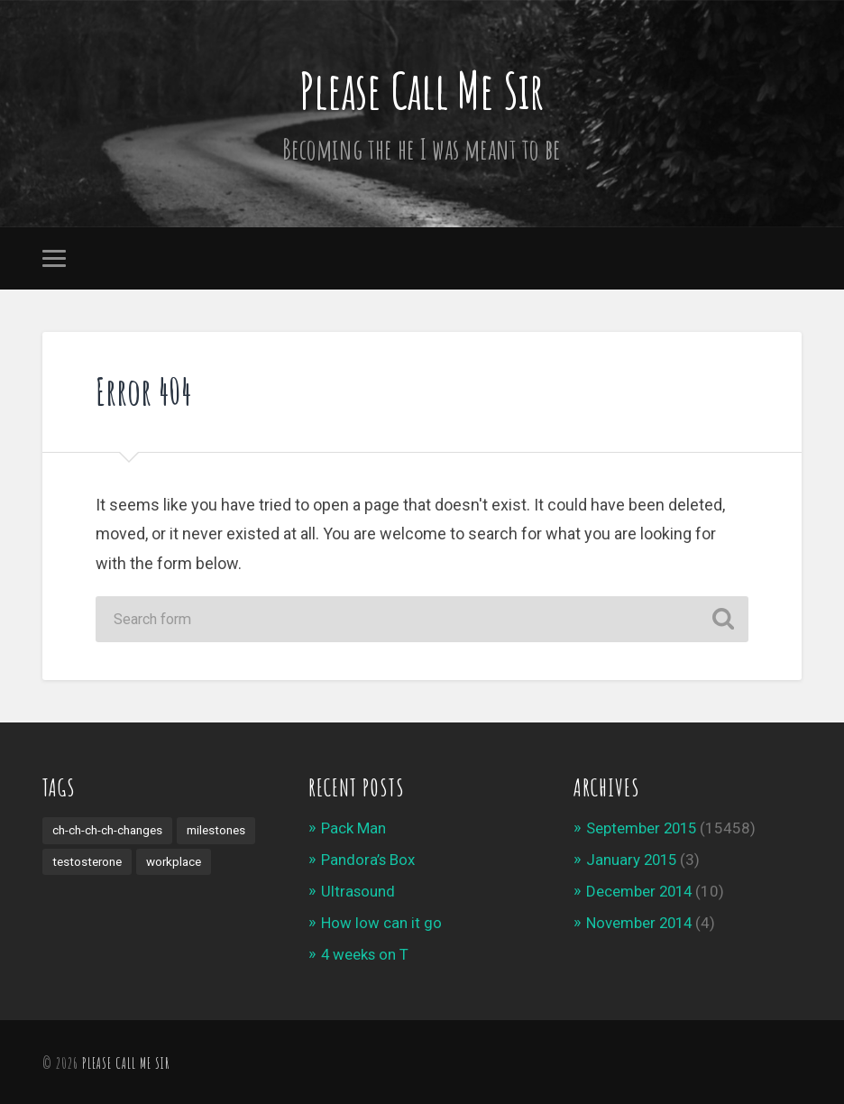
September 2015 (643, 828)
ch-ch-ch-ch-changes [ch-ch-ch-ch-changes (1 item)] (107, 830)
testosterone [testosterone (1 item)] (87, 861)
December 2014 (640, 890)
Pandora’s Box (368, 860)
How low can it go (382, 921)
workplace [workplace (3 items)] (175, 861)
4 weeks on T (365, 952)
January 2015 (633, 860)
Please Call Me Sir (421, 89)
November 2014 (641, 921)
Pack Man (353, 828)
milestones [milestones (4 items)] (216, 830)
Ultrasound (358, 890)
